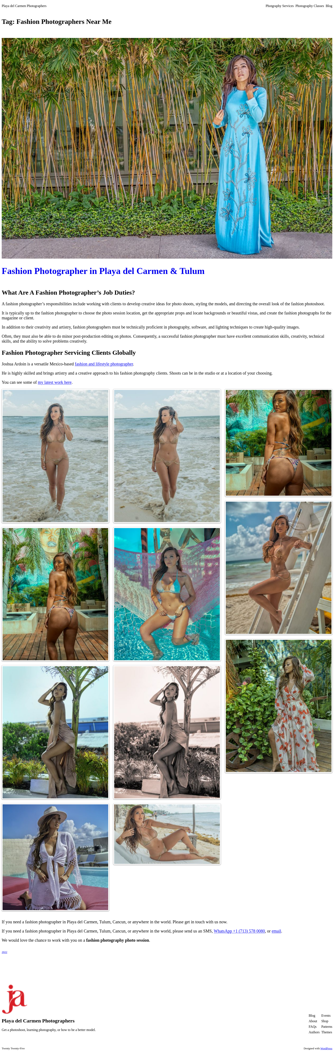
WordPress (326, 1048)
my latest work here (55, 382)
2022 (4, 952)
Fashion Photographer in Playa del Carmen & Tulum (103, 271)
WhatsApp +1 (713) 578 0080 (239, 931)
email (276, 931)
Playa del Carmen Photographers (24, 6)
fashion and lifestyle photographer (104, 364)
